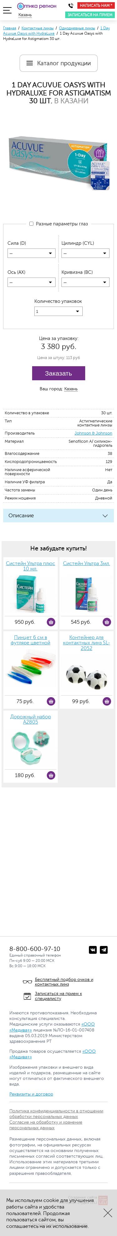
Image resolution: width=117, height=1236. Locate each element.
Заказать (58, 373)
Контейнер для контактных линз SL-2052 (86, 643)
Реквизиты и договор (31, 1094)
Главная (9, 28)
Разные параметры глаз (58, 224)
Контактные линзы (38, 28)
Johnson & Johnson (93, 433)
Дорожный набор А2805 (30, 719)
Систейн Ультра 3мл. (86, 563)
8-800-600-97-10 (34, 949)
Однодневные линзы (77, 28)
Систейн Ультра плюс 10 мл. (30, 566)
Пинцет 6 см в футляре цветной (30, 640)
